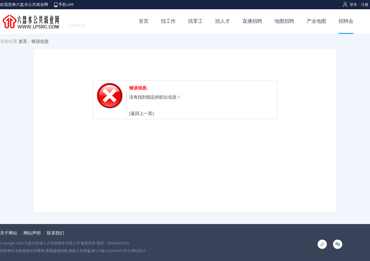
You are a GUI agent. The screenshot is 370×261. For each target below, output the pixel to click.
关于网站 (8, 233)
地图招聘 (284, 21)
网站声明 (32, 233)
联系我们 (55, 233)
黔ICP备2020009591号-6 (111, 251)
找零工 (195, 21)
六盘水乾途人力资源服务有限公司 (52, 243)
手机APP (66, 4)
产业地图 (316, 21)
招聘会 (346, 21)
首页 (144, 21)
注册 (364, 4)
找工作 (168, 21)
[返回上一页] (141, 113)
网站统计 (138, 251)
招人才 (222, 21)
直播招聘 (252, 21)
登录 (353, 4)
